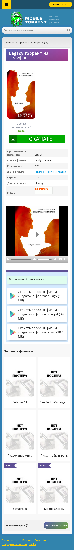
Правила (27, 540)
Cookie (32, 544)
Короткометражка (55, 171)
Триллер (39, 171)
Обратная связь (11, 540)
